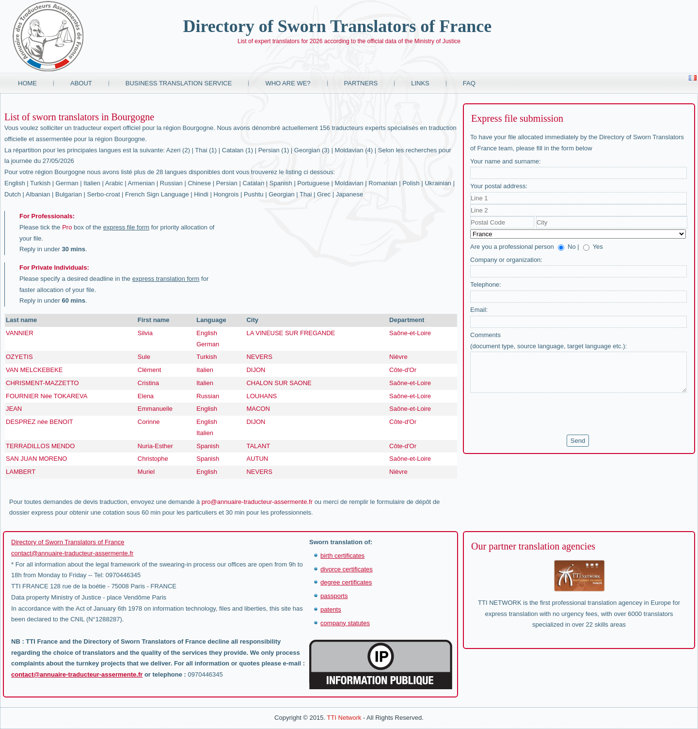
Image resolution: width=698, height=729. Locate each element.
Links (420, 83)
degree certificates (346, 582)
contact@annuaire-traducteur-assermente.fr (72, 553)
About (81, 83)
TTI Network (344, 717)
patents (330, 609)
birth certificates (342, 555)
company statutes (345, 623)
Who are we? (287, 83)
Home (27, 83)
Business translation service (179, 83)
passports (334, 595)
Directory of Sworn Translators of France (337, 26)
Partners (361, 83)
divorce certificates (346, 569)
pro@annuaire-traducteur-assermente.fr (257, 501)
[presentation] (544, 414)
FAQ (469, 83)
